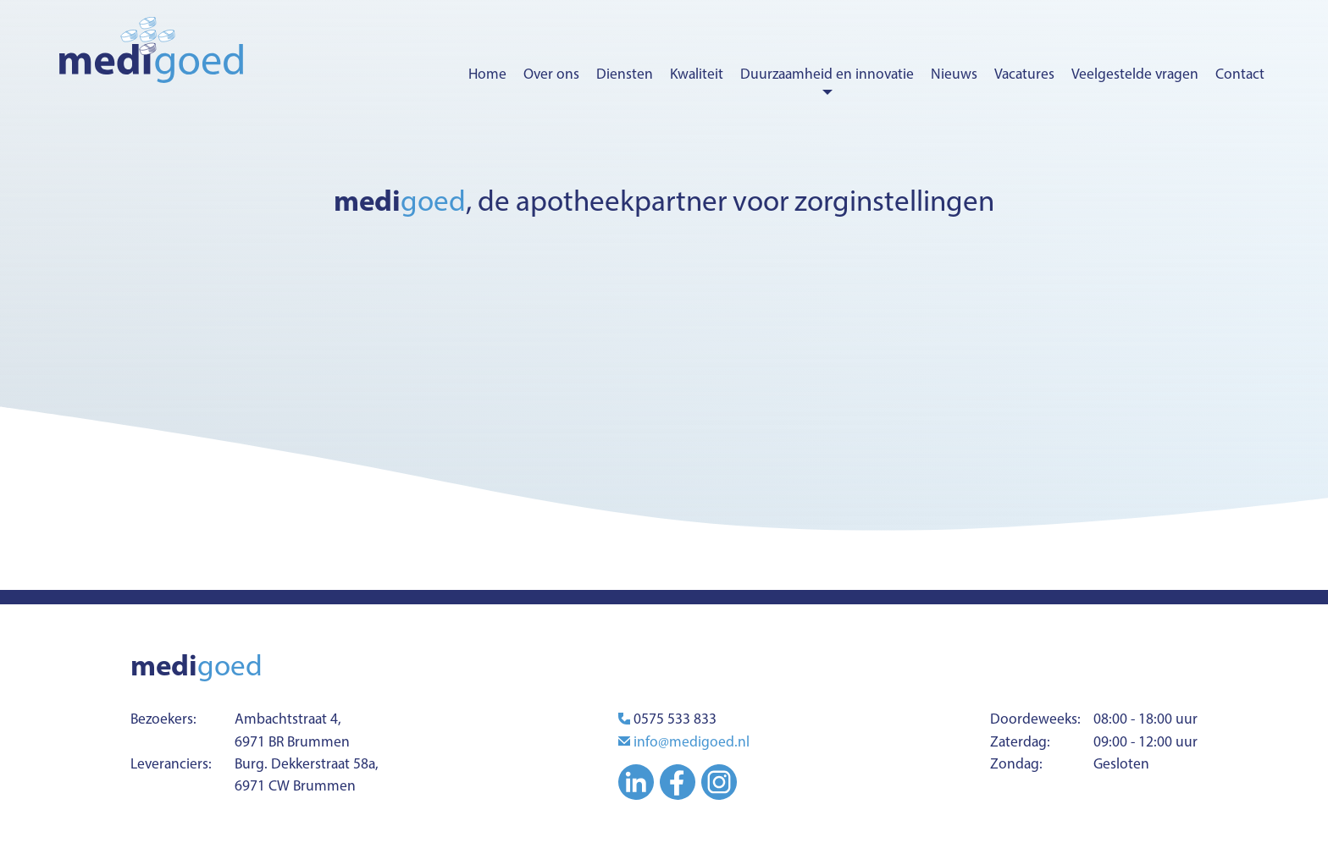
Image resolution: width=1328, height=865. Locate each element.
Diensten (624, 73)
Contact (1239, 73)
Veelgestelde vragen (1134, 73)
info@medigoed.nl (692, 741)
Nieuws (954, 73)
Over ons (551, 73)
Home (487, 73)
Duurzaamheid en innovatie (827, 73)
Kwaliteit (696, 73)
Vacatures (1024, 73)
